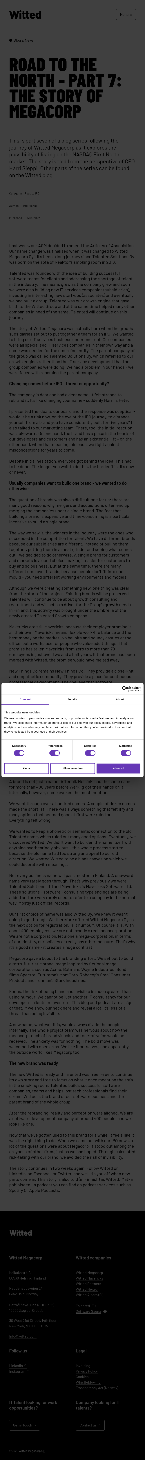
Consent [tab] (25, 699)
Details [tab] (72, 699)
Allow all (118, 768)
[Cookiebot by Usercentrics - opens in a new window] (125, 689)
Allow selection (72, 768)
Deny (26, 768)
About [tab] (120, 699)
